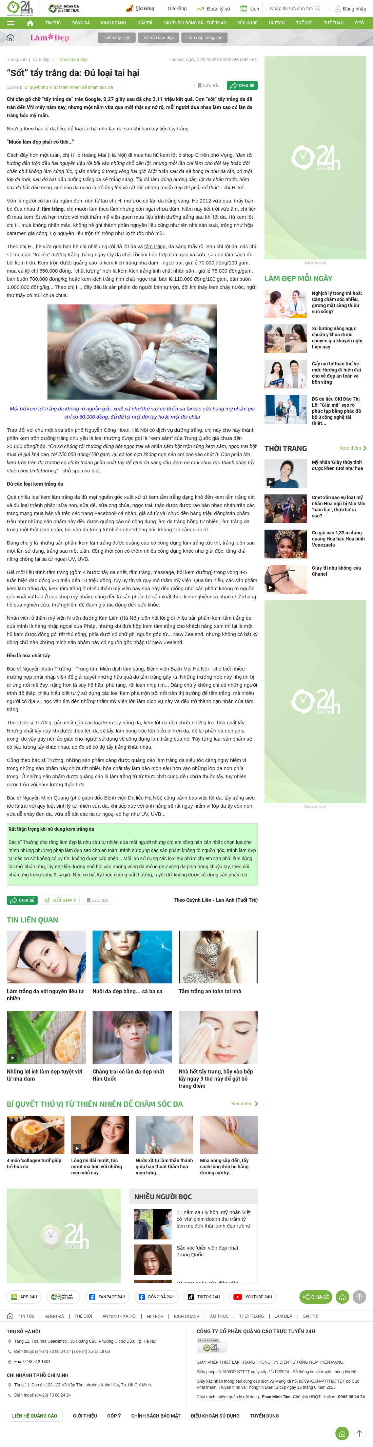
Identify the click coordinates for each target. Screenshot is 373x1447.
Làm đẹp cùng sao (204, 37)
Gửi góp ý (60, 900)
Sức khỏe (247, 23)
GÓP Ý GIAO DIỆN (20, 1438)
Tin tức (53, 23)
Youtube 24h (252, 1297)
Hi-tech (277, 23)
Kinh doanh (113, 23)
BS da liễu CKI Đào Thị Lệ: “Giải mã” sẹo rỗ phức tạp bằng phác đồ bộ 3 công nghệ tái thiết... (336, 411)
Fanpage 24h (107, 1297)
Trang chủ (17, 59)
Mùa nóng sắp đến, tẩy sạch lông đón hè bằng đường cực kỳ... (224, 1166)
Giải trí (145, 23)
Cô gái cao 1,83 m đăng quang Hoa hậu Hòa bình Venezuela (338, 539)
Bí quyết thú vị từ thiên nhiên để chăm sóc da (68, 87)
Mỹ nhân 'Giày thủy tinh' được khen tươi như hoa (337, 465)
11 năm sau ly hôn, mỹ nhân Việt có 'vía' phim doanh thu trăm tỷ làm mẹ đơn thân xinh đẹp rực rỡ (214, 1219)
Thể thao (333, 23)
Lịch (249, 8)
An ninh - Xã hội (119, 1316)
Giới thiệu (85, 1416)
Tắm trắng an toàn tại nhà (210, 991)
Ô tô (359, 23)
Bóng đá (81, 23)
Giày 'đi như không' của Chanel (336, 571)
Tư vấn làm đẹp (158, 37)
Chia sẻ (246, 85)
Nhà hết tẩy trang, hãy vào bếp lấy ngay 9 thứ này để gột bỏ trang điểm (216, 1078)
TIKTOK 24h (204, 1297)
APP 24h (24, 1297)
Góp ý (114, 1416)
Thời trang (285, 448)
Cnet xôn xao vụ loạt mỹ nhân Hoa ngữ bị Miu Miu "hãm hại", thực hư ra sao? (339, 506)
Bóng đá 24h (157, 1297)
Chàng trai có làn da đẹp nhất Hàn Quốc (128, 1075)
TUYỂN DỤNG (264, 1416)
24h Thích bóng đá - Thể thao (194, 23)
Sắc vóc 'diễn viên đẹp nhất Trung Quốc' (207, 1251)
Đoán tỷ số (213, 8)
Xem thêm (242, 1103)
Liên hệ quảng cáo (34, 1416)
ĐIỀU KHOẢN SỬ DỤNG (215, 1416)
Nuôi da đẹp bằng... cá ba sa (127, 991)
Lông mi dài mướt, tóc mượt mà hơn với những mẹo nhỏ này (96, 1166)
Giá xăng (177, 8)
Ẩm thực (219, 1316)
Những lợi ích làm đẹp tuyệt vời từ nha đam (44, 1075)
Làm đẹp (42, 59)
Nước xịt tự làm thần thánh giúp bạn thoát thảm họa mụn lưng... (164, 1166)
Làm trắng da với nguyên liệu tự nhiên (45, 995)
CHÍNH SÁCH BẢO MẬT (156, 1416)
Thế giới (304, 23)
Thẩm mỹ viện (117, 37)
